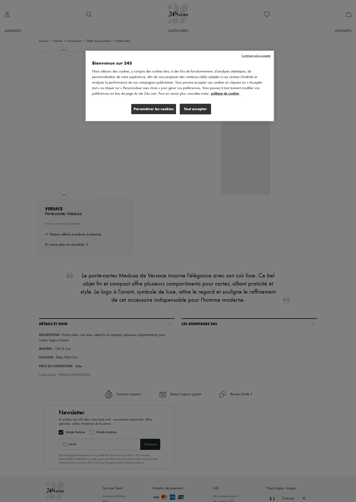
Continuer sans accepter (256, 55)
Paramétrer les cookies (153, 109)
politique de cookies (225, 94)
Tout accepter (195, 109)
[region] (179, 86)
